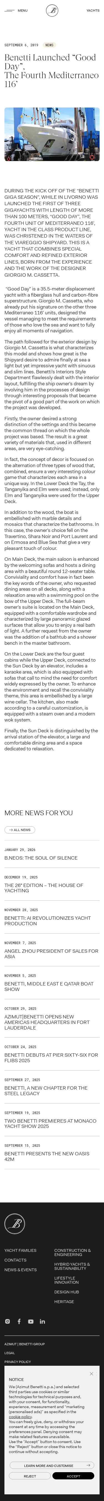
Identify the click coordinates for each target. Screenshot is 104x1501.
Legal (9, 1353)
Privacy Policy (17, 1362)
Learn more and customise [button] (48, 1466)
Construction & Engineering (72, 1252)
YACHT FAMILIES (20, 1250)
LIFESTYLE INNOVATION (66, 1280)
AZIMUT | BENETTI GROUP (24, 1344)
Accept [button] (73, 1476)
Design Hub (66, 1292)
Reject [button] (30, 1476)
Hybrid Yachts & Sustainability (72, 1266)
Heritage (64, 1301)
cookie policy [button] (20, 1417)
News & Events (20, 1270)
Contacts (15, 1260)
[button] (92, 1374)
